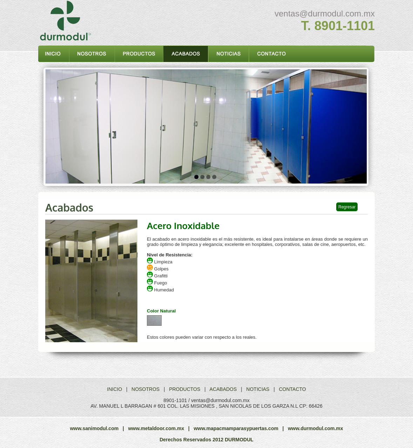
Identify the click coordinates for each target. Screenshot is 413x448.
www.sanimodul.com (94, 428)
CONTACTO (292, 389)
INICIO (114, 389)
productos (139, 54)
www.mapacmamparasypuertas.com (236, 428)
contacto (271, 54)
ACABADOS (223, 389)
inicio (53, 54)
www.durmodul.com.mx (315, 428)
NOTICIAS (257, 389)
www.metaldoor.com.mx (156, 428)
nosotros (92, 54)
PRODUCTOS (184, 389)
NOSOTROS (145, 389)
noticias (229, 54)
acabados (186, 54)
